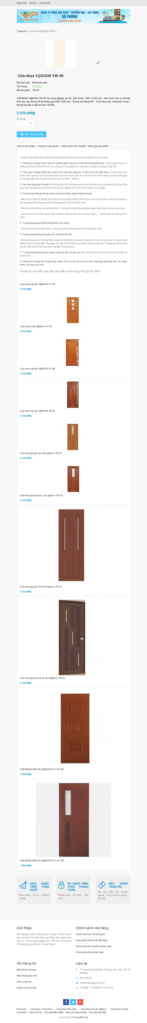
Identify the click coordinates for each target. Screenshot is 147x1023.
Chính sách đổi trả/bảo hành (90, 952)
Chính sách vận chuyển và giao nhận (94, 946)
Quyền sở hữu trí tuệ (27, 987)
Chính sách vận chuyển (73, 146)
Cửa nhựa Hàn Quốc (66, 1009)
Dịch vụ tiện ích (24, 981)
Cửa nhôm (22, 1012)
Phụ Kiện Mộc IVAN (54, 1012)
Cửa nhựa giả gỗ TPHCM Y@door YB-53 (41, 586)
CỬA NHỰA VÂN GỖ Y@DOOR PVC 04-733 (42, 860)
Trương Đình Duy (80, 1017)
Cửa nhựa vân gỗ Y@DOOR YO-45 (37, 284)
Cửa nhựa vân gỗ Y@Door (93, 1009)
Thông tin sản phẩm (48, 146)
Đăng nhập (22, 3)
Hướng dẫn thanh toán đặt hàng (91, 940)
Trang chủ (22, 31)
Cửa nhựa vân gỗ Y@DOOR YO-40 (37, 368)
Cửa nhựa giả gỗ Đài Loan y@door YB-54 (41, 495)
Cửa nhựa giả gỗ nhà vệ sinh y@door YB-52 (42, 678)
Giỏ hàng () (44, 3)
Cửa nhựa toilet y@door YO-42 (36, 326)
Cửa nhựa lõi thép (119, 1009)
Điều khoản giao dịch (27, 975)
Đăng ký (33, 3)
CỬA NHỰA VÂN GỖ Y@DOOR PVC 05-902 (42, 769)
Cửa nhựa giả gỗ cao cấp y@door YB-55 (41, 453)
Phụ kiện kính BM (97, 1012)
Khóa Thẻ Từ (36, 1012)
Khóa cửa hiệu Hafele (76, 1012)
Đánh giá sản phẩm (98, 146)
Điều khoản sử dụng (26, 969)
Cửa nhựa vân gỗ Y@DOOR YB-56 (37, 411)
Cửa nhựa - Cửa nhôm (41, 1009)
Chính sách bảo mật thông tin (90, 934)
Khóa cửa (21, 1009)
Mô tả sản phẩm (26, 146)
